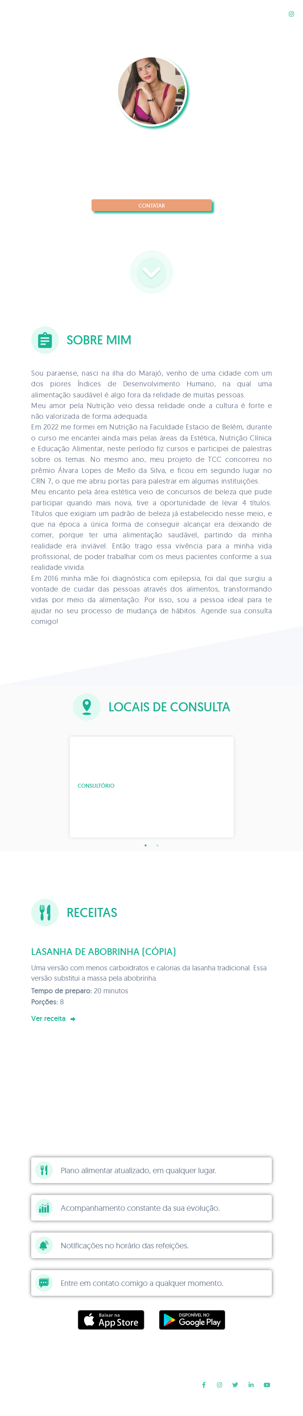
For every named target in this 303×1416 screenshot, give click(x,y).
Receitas (267, 13)
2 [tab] (157, 845)
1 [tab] (146, 845)
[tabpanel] (151, 787)
